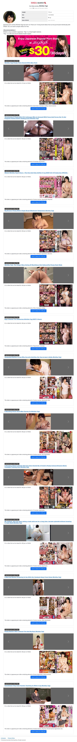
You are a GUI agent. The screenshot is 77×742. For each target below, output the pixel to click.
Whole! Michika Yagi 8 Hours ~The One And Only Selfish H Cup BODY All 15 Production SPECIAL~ (36, 173)
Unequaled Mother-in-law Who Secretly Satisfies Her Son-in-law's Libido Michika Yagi (33, 357)
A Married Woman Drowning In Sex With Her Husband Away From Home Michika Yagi (33, 577)
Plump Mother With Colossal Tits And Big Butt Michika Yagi (24, 631)
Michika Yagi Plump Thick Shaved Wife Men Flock (21, 63)
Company (3, 738)
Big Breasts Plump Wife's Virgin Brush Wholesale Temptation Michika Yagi (29, 210)
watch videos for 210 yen (38, 108)
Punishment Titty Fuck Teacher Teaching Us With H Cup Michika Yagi (27, 685)
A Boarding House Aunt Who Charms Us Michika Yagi (22, 411)
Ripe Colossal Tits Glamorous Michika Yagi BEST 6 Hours (23, 319)
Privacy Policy (11, 738)
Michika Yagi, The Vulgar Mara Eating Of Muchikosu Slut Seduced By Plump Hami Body (33, 265)
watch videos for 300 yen (38, 164)
